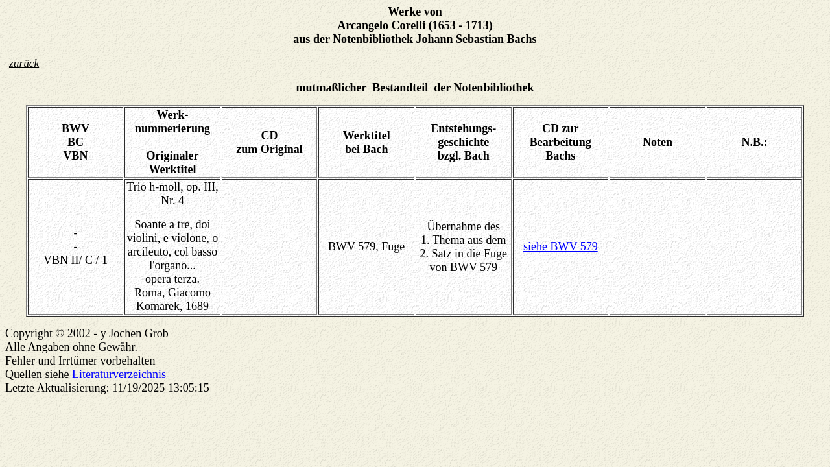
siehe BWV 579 (560, 246)
